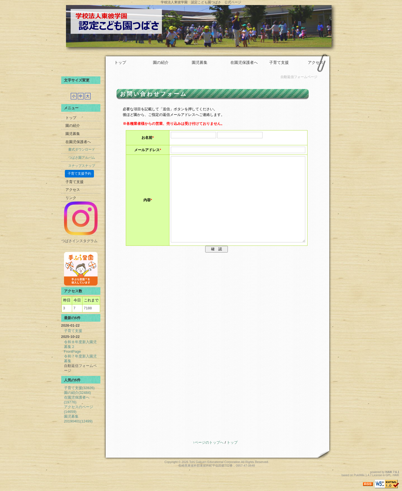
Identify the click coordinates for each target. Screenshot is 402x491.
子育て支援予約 (79, 174)
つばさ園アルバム (81, 158)
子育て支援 (279, 62)
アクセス (315, 62)
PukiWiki (359, 475)
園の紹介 (161, 62)
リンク (70, 198)
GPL (388, 475)
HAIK (389, 472)
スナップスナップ (81, 166)
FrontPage (72, 351)
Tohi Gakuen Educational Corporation (214, 462)
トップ (120, 62)
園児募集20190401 (78, 418)
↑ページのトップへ (208, 442)
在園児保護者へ (244, 62)
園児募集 (199, 62)
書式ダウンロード (81, 149)
